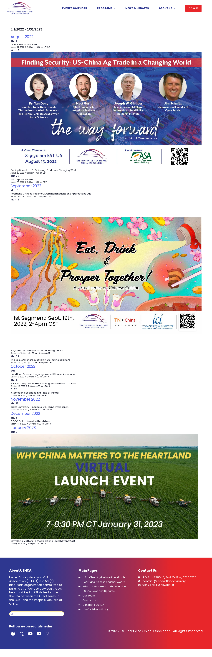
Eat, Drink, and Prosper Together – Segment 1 (38, 351)
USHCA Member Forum (25, 45)
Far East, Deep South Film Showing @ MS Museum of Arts (45, 384)
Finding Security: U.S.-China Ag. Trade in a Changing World (46, 171)
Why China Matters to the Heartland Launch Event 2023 (45, 542)
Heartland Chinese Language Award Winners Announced (45, 375)
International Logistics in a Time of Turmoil (36, 394)
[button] (193, 9)
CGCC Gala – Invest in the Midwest (32, 422)
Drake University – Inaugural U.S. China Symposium (41, 408)
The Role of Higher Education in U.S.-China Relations (42, 361)
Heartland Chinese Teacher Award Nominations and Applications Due (53, 195)
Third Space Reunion (23, 180)
